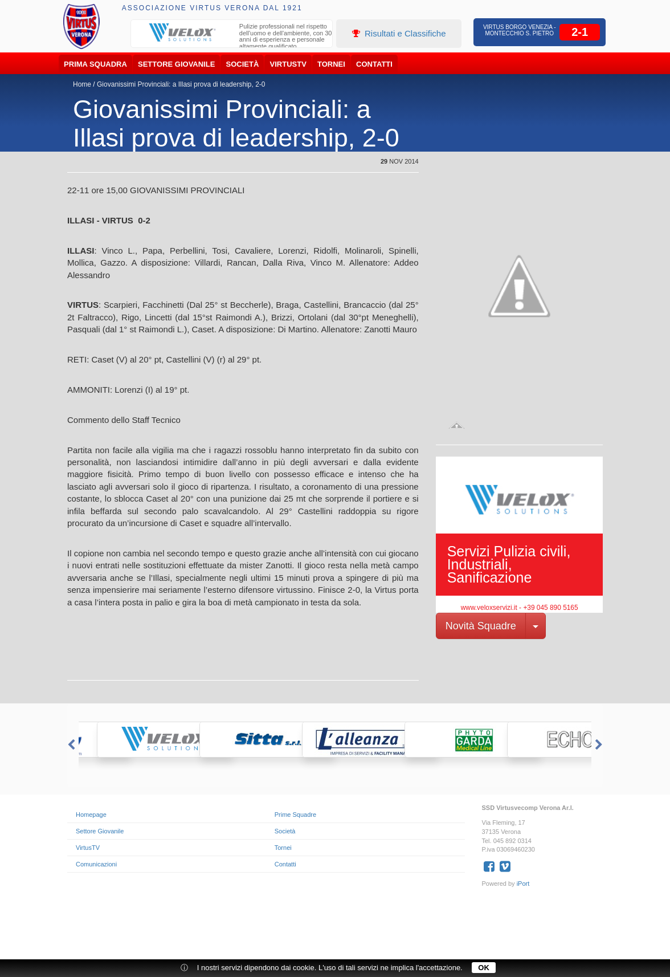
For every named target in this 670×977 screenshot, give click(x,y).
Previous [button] (70, 745)
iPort (523, 883)
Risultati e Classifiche (399, 33)
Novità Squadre (481, 626)
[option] (232, 37)
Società (242, 64)
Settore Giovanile (176, 64)
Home (82, 84)
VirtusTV (288, 64)
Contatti (374, 64)
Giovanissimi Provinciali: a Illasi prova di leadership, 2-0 (181, 84)
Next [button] (600, 745)
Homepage (91, 814)
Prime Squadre (295, 814)
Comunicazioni (96, 864)
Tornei (331, 64)
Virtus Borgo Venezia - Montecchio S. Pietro (519, 30)
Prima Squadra (95, 64)
